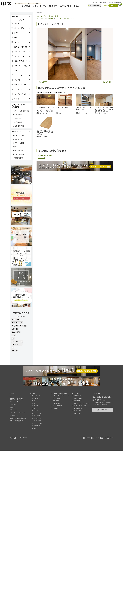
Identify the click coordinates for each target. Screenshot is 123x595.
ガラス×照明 (16, 332)
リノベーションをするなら (21, 111)
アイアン (14, 351)
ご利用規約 (13, 404)
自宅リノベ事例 (18, 143)
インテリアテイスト (79, 411)
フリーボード (36, 396)
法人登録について (15, 415)
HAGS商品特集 (18, 158)
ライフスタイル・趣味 (80, 406)
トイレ (14, 335)
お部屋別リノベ (18, 150)
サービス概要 (17, 114)
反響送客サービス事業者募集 (18, 418)
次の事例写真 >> (108, 82)
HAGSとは (12, 393)
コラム (77, 6)
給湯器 (34, 428)
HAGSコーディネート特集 (45, 16)
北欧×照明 (15, 329)
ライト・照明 (36, 416)
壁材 (33, 403)
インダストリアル (17, 341)
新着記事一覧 (17, 139)
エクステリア (36, 426)
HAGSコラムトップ (19, 135)
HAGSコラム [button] (16, 131)
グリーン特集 (16, 320)
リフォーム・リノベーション (61, 396)
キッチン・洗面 (36, 413)
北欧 (13, 338)
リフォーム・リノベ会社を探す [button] (19, 106)
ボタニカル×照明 (17, 323)
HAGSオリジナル (17, 344)
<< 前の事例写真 (42, 82)
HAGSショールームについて (17, 412)
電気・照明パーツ (37, 418)
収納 (33, 408)
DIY (13, 347)
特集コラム (17, 147)
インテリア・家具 (37, 423)
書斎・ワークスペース (62, 16)
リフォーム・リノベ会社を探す (46, 6)
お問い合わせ (13, 410)
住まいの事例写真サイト (16, 421)
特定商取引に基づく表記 (16, 399)
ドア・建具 (35, 406)
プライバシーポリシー (16, 402)
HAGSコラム (75, 393)
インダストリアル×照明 (19, 326)
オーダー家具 (36, 398)
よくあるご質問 (18, 126)
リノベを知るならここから (81, 403)
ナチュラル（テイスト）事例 (64, 18)
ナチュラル (41, 158)
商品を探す (26, 6)
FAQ (11, 396)
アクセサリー (36, 411)
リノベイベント (66, 6)
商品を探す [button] (15, 16)
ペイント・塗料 (36, 421)
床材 (33, 401)
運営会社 (12, 407)
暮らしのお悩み (18, 154)
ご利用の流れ (17, 118)
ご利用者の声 (17, 122)
